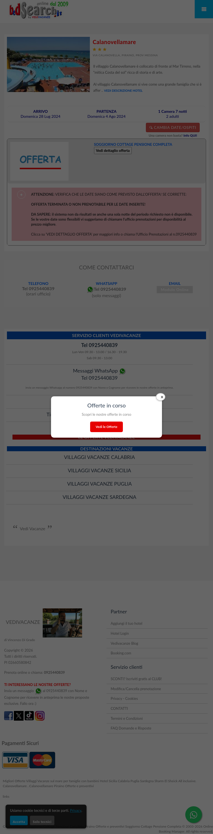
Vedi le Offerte (106, 427)
